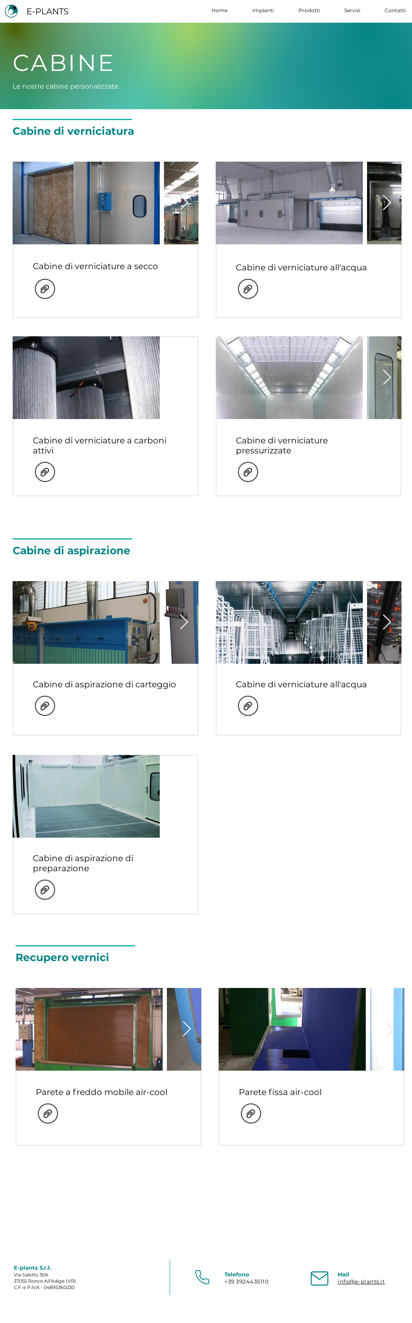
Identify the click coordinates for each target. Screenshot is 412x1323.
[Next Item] (184, 203)
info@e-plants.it (361, 1281)
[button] (303, 10)
